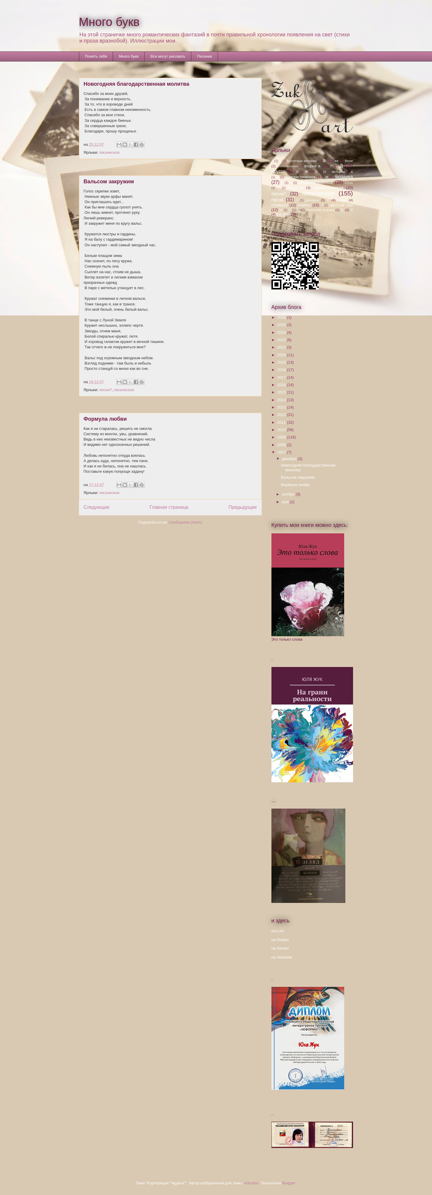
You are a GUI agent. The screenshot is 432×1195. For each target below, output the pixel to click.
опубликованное (315, 182)
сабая (342, 200)
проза (277, 199)
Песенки (204, 56)
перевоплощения (328, 187)
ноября (289, 494)
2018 (282, 369)
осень (349, 182)
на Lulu (277, 931)
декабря (289, 458)
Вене (349, 161)
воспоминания (287, 166)
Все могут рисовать (168, 56)
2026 (282, 317)
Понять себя (96, 56)
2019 (282, 362)
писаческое (109, 152)
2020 (282, 355)
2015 (282, 392)
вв (336, 161)
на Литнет (280, 948)
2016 (282, 385)
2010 (282, 430)
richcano (251, 1183)
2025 (282, 325)
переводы (296, 188)
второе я (312, 166)
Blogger (288, 1183)
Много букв (109, 21)
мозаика (344, 176)
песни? (105, 390)
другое (278, 171)
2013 (282, 407)
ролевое (312, 200)
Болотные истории (302, 161)
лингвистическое (300, 177)
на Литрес (280, 939)
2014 (282, 400)
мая (286, 502)
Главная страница (169, 507)
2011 (282, 422)
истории (338, 172)
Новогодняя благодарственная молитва (136, 84)
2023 (282, 340)
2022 (282, 347)
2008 (282, 445)
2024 (282, 332)
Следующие (97, 507)
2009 (282, 437)
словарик (279, 205)
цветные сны (341, 205)
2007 (282, 452)
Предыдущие (243, 507)
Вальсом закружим (109, 181)
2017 (282, 377)
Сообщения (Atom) (185, 522)
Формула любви (105, 419)
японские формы (320, 210)
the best (283, 214)
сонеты (304, 205)
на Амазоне (281, 957)
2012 (282, 414)
